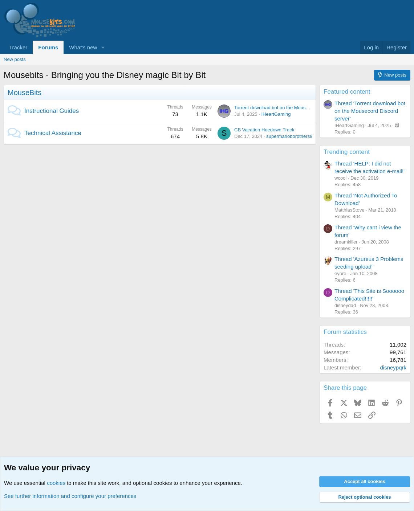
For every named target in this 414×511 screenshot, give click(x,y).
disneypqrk (393, 367)
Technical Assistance (52, 133)
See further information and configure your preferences (70, 496)
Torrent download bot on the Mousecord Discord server (291, 107)
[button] (103, 47)
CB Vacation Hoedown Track (264, 129)
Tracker (18, 47)
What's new (83, 47)
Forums (48, 47)
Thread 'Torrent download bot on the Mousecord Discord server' (369, 111)
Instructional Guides (51, 110)
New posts (15, 59)
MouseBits (24, 93)
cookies (56, 483)
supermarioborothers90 (290, 136)
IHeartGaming (276, 114)
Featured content (347, 91)
